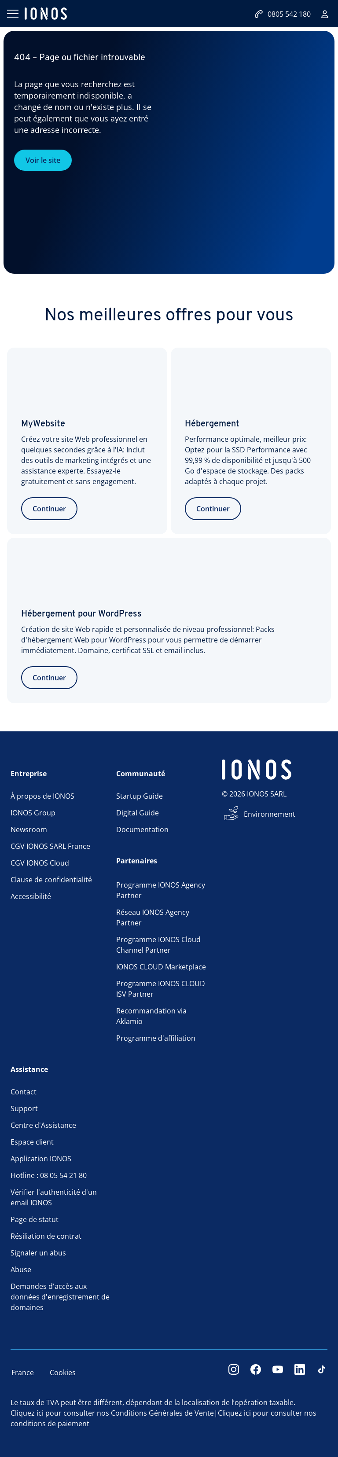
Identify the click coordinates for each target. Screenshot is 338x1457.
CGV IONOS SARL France (50, 846)
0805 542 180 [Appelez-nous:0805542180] (282, 14)
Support (24, 1108)
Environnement (269, 814)
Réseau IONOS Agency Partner (152, 917)
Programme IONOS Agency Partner (160, 890)
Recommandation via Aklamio (151, 1016)
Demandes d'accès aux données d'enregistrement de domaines (60, 1296)
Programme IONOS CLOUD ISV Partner (160, 989)
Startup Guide (139, 796)
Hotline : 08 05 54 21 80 (49, 1175)
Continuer (49, 509)
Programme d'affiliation (155, 1038)
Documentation (142, 829)
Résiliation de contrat (46, 1236)
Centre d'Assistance (43, 1125)
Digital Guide (137, 813)
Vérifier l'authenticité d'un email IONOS (54, 1197)
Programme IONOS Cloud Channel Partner (158, 945)
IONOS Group (33, 813)
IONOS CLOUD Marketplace (161, 967)
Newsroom (29, 829)
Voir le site (43, 160)
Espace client (32, 1142)
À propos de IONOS (42, 796)
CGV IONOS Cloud (40, 863)
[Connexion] (324, 14)
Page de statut (35, 1219)
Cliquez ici (27, 1413)
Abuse (21, 1269)
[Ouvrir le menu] (12, 13)
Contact (24, 1092)
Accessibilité (31, 896)
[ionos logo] (46, 13)
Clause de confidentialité (51, 879)
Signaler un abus (38, 1253)
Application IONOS (41, 1158)
